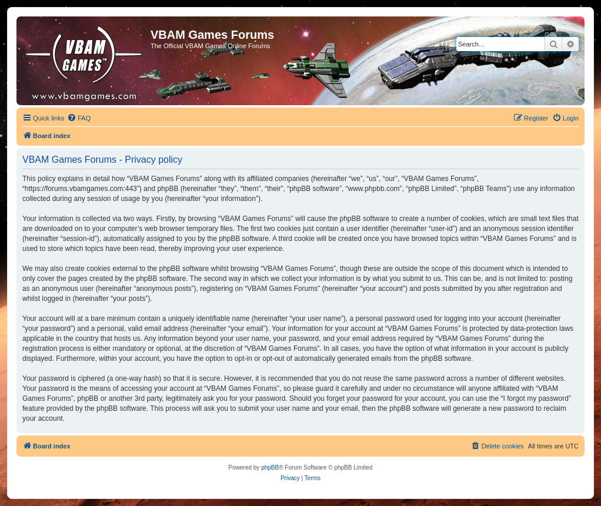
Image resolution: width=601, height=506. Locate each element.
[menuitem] (79, 118)
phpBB (270, 467)
